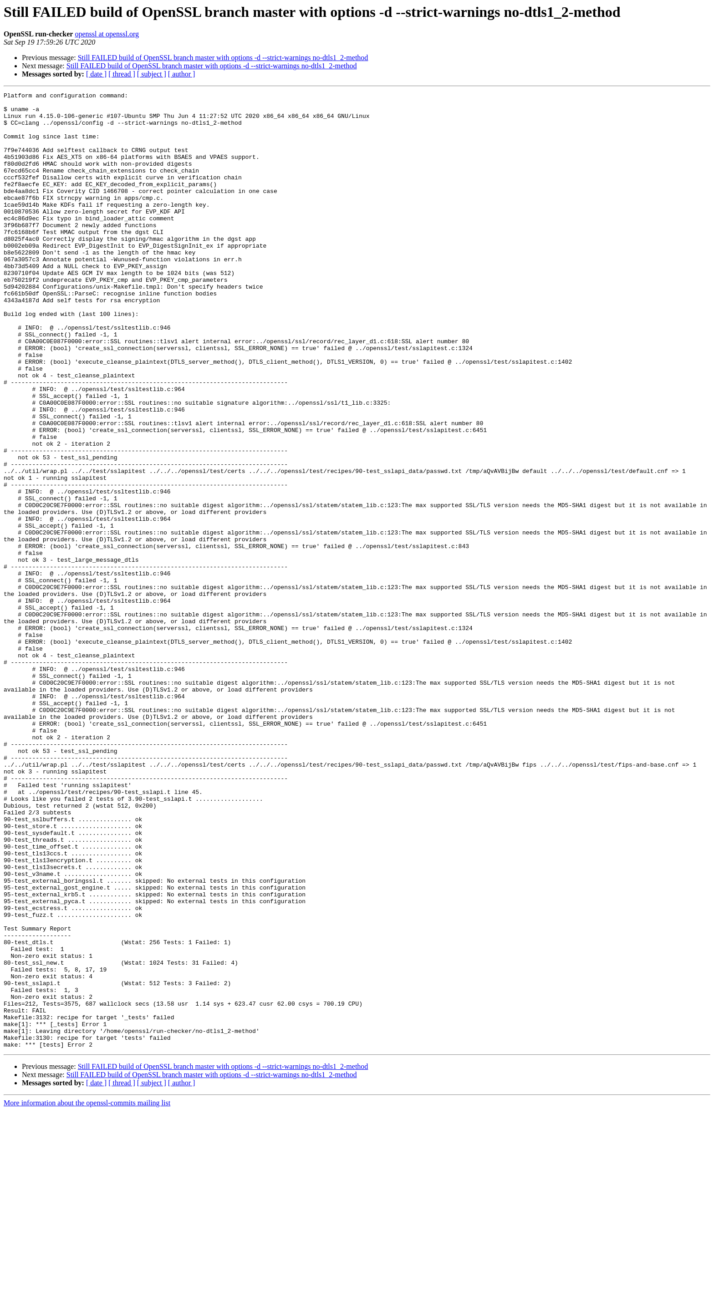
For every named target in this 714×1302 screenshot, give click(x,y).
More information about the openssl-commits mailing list (87, 1294)
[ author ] (181, 74)
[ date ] (96, 74)
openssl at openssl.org (107, 34)
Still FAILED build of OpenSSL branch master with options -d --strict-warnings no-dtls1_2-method (223, 57)
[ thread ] (121, 74)
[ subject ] (151, 74)
